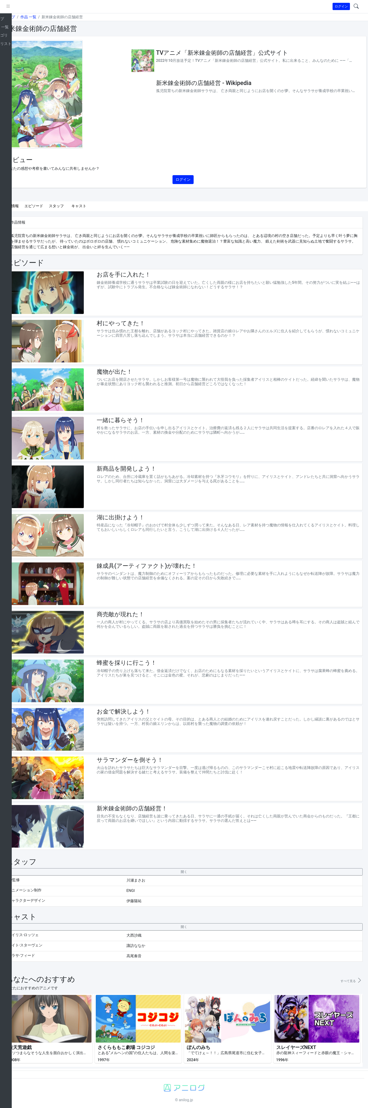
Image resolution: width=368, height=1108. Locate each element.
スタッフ (73, 206)
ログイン (341, 6)
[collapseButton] (192, 871)
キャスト (96, 206)
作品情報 (28, 206)
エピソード (51, 206)
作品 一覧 (46, 17)
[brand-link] (8, 6)
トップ (26, 17)
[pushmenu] (25, 6)
